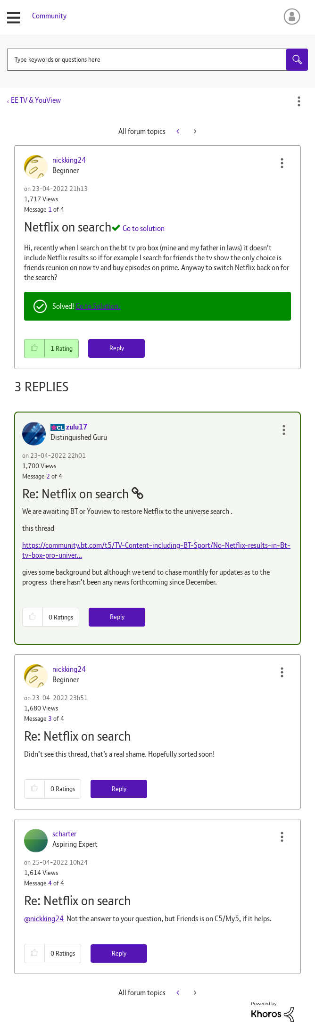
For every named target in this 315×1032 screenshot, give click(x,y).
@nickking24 (44, 919)
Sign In (290, 16)
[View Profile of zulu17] (76, 427)
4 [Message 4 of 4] (50, 883)
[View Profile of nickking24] (69, 160)
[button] (282, 163)
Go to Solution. (97, 306)
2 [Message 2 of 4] (48, 476)
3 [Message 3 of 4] (50, 718)
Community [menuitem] (49, 16)
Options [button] (299, 101)
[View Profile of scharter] (64, 834)
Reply (116, 348)
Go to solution (144, 228)
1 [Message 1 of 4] (50, 209)
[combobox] (157, 60)
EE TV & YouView (36, 100)
